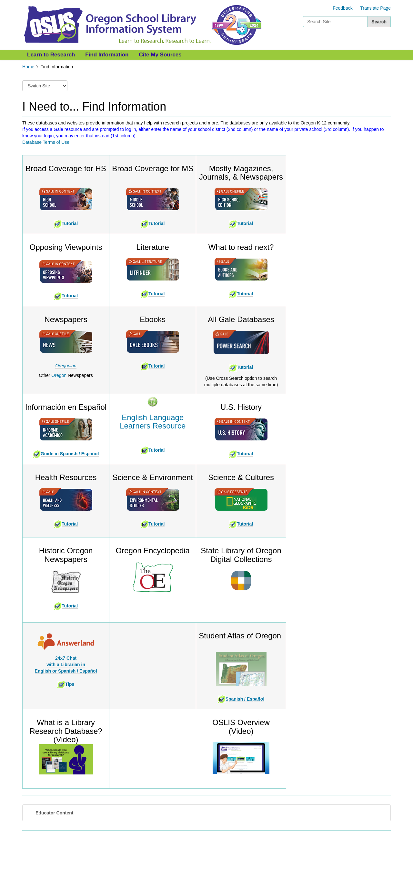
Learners (153, 425)
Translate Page (375, 8)
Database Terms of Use (45, 142)
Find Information (106, 55)
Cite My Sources (160, 55)
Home (28, 66)
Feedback (342, 8)
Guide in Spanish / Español (70, 453)
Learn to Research (51, 55)
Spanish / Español (241, 699)
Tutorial (70, 223)
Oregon (58, 375)
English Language (153, 417)
